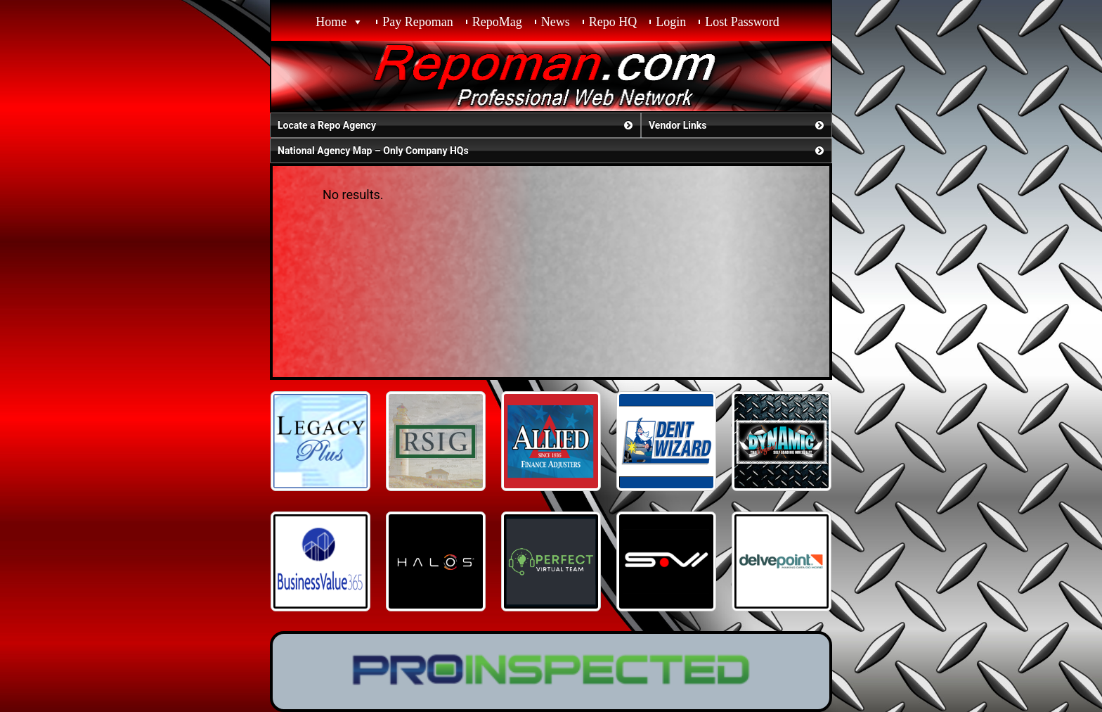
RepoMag (497, 22)
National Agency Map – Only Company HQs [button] (552, 151)
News (555, 22)
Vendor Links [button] (737, 125)
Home (331, 22)
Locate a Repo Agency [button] (456, 125)
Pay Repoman (417, 22)
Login (671, 22)
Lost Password (742, 22)
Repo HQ (613, 22)
